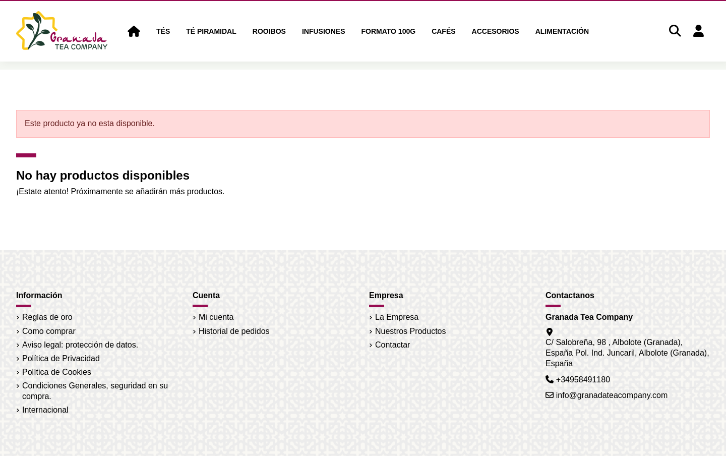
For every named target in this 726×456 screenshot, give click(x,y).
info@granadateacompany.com (612, 395)
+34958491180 (583, 379)
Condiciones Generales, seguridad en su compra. (95, 391)
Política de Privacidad (61, 358)
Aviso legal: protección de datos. (80, 344)
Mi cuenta (216, 317)
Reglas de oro (47, 317)
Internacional (45, 410)
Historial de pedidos (234, 331)
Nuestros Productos (410, 331)
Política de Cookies (56, 372)
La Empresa (396, 317)
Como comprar (49, 331)
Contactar (392, 344)
